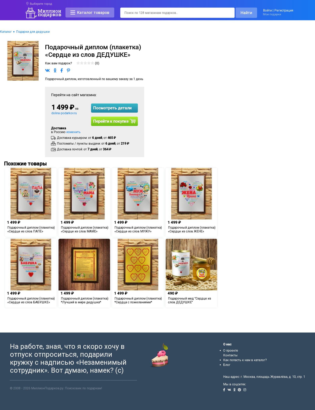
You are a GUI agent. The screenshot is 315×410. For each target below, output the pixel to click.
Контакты (230, 355)
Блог (226, 365)
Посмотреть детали (112, 108)
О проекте (230, 350)
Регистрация (283, 10)
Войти (267, 10)
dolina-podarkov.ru (64, 113)
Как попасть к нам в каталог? (245, 360)
